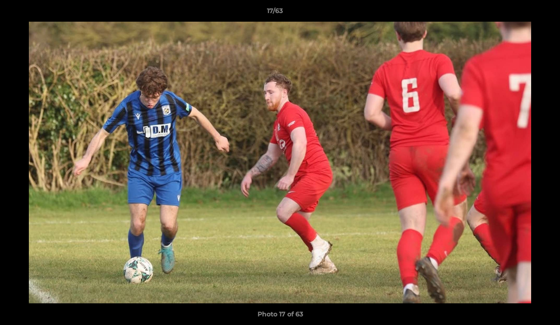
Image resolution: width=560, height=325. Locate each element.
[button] (522, 13)
